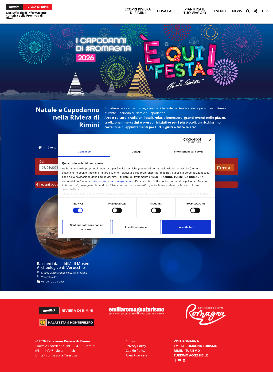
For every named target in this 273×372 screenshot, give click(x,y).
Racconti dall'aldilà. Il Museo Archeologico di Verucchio (63, 265)
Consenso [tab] (84, 151)
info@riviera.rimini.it (60, 350)
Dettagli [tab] (136, 151)
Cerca (224, 167)
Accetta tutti (186, 227)
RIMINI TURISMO (187, 350)
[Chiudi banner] (210, 140)
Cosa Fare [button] (166, 11)
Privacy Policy (136, 346)
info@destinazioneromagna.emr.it (111, 181)
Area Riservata (136, 355)
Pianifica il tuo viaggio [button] (195, 11)
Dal (41, 161)
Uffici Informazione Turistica (56, 355)
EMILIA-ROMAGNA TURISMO (195, 346)
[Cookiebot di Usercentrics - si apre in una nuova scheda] (186, 140)
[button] (247, 11)
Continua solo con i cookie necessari (86, 227)
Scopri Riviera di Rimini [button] (138, 11)
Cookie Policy (135, 350)
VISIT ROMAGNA (186, 341)
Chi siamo (133, 341)
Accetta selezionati (136, 227)
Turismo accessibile (191, 355)
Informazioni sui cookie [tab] (189, 151)
